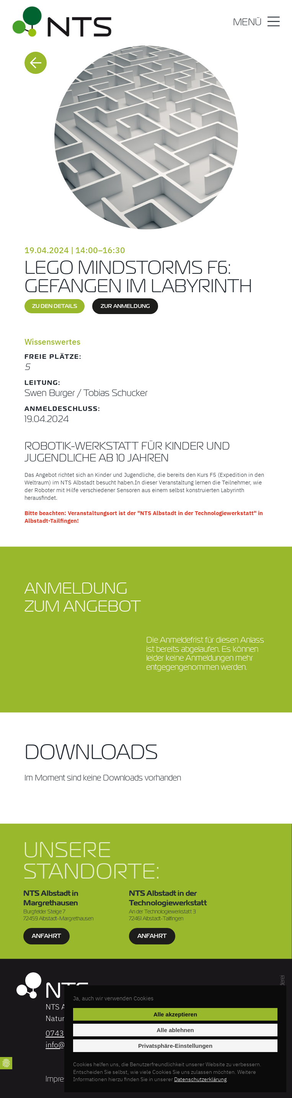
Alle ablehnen (175, 1030)
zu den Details (54, 306)
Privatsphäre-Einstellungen (175, 1045)
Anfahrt (46, 935)
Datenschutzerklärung (200, 1079)
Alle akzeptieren (175, 1014)
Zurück (35, 63)
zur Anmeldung (125, 306)
